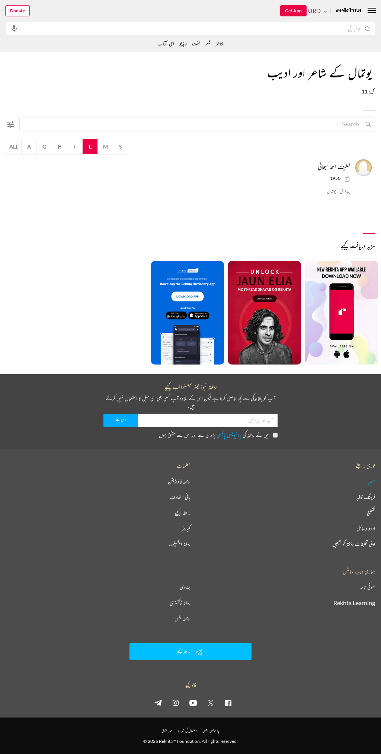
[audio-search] (14, 28)
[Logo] (348, 11)
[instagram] (176, 703)
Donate (17, 10)
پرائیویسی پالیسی (229, 435)
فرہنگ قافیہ (365, 497)
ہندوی (185, 587)
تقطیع (371, 513)
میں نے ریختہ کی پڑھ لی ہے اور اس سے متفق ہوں (218, 435)
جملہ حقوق (166, 730)
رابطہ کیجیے (182, 513)
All (13, 146)
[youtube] (193, 703)
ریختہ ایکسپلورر (179, 544)
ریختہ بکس (182, 618)
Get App (293, 10)
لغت (196, 43)
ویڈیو (183, 43)
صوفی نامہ (367, 587)
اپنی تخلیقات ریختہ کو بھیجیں (353, 544)
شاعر (220, 43)
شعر (208, 43)
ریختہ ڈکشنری (180, 603)
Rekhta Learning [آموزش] (354, 603)
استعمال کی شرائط (187, 730)
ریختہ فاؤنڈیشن (179, 481)
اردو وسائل (365, 528)
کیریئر (186, 528)
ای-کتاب (165, 43)
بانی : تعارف (180, 497)
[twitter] (211, 703)
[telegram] (158, 703)
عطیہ (371, 481)
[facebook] (228, 703)
